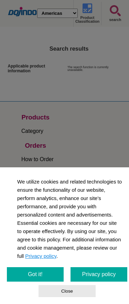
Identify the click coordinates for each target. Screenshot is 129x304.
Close (67, 291)
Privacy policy (40, 256)
